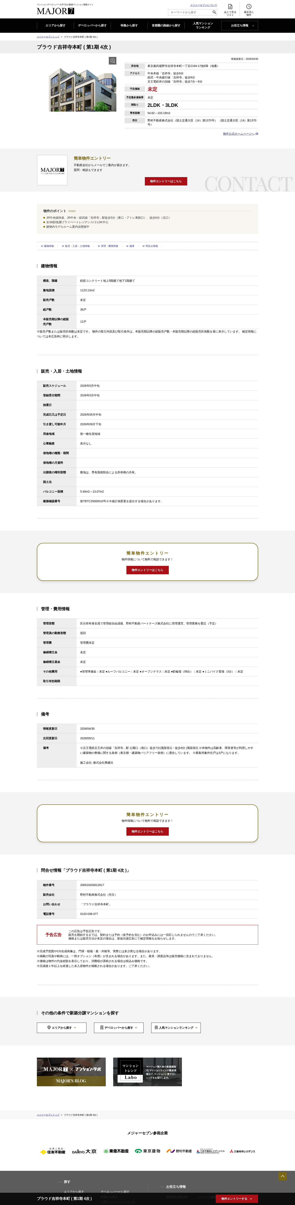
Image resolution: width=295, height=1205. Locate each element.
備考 (131, 246)
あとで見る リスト (230, 9)
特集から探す (129, 25)
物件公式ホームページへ (239, 133)
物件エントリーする (234, 1198)
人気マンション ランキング (203, 25)
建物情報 (49, 246)
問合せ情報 (152, 246)
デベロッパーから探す (92, 25)
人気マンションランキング (176, 1027)
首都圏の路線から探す (166, 25)
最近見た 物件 (249, 9)
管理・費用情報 (109, 246)
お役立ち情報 (239, 25)
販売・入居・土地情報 (77, 246)
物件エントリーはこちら (166, 181)
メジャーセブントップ (48, 36)
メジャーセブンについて (203, 5)
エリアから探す (55, 25)
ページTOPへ (283, 1176)
